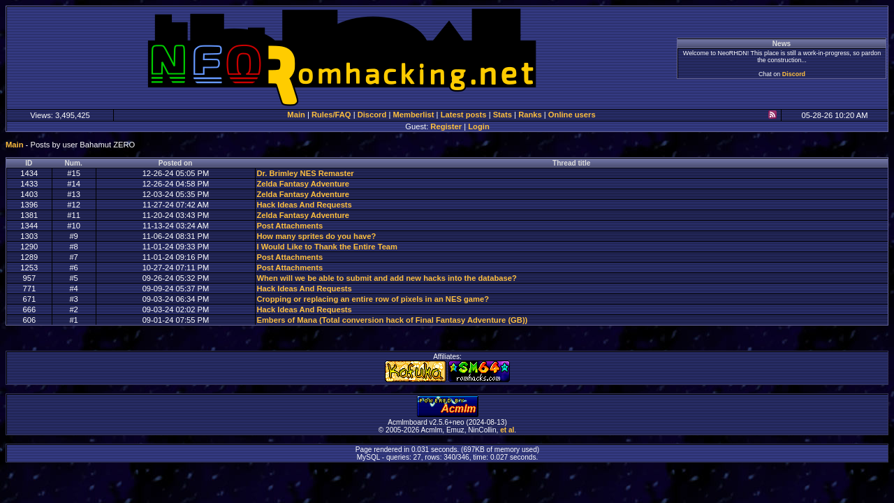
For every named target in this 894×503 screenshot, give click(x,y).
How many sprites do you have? (316, 236)
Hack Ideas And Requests (303, 205)
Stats (502, 114)
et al (507, 430)
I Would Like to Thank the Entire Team (326, 246)
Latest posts (464, 114)
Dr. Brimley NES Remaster (304, 173)
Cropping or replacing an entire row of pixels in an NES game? (372, 299)
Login (478, 126)
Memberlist (413, 114)
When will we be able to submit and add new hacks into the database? (386, 278)
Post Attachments (289, 225)
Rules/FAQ (331, 114)
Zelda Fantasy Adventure (302, 184)
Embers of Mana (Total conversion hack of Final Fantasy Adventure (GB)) (391, 320)
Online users (572, 114)
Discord (793, 74)
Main (296, 114)
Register (446, 126)
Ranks (530, 114)
